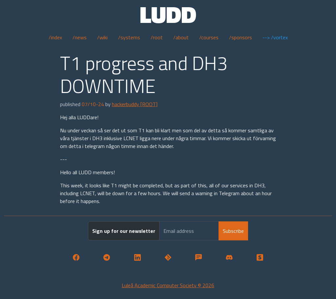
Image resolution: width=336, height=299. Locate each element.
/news (80, 37)
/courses (209, 37)
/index (55, 37)
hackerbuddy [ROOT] (135, 104)
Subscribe (233, 231)
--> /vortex (275, 37)
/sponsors (240, 37)
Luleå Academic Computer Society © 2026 (168, 285)
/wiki (102, 37)
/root (157, 37)
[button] (76, 257)
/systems (129, 37)
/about (181, 37)
